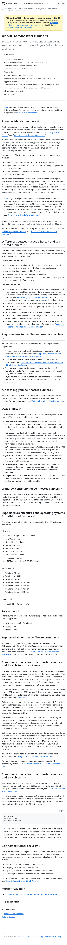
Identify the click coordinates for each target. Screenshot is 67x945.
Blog (59, 936)
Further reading (13, 888)
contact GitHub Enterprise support (19, 27)
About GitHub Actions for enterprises (29, 135)
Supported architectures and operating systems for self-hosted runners (33, 514)
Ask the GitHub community (13, 914)
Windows (8, 568)
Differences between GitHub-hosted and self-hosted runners (31, 243)
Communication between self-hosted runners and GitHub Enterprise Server (32, 663)
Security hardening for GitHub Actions (22, 881)
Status (34, 936)
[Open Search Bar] (58, 3)
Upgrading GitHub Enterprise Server (23, 215)
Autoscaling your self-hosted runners (27, 390)
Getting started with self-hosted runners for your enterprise (31, 894)
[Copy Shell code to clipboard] (61, 810)
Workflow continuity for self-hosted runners (32, 488)
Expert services (50, 936)
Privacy (27, 936)
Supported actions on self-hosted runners (30, 637)
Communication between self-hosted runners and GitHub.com (32, 775)
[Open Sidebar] (3, 9)
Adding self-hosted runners (14, 231)
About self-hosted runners (15, 11)
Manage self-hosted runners (46, 8)
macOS (7, 599)
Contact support (9, 917)
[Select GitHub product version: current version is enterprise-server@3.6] (36, 3)
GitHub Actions (10, 8)
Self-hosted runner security (21, 846)
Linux (6, 531)
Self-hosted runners (26, 8)
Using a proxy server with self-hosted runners (36, 756)
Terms (20, 936)
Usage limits (11, 408)
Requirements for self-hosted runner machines (33, 335)
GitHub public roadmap (27, 112)
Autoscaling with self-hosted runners (32, 297)
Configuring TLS (24, 697)
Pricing (40, 936)
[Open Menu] (63, 3)
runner (62, 184)
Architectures (10, 611)
